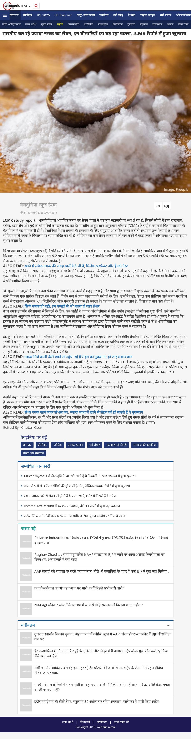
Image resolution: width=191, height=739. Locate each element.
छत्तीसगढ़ (118, 24)
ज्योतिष (104, 15)
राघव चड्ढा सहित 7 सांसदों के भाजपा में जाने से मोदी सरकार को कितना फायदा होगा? (88, 605)
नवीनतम (28, 625)
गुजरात (131, 24)
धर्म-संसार (165, 15)
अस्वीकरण (102, 722)
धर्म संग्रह (118, 15)
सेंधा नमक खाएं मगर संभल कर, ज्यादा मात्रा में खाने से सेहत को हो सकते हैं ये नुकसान (84, 412)
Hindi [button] (25, 6)
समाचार (14, 15)
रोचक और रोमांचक (33, 453)
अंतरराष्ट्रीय (73, 24)
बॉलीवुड (27, 15)
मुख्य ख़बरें (46, 24)
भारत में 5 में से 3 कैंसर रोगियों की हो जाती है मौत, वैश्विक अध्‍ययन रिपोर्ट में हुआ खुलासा (77, 486)
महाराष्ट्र (144, 24)
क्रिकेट (131, 15)
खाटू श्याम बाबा (86, 15)
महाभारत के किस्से (116, 445)
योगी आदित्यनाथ (11, 24)
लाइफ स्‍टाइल (147, 15)
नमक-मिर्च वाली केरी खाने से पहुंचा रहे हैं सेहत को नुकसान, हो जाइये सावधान (78, 356)
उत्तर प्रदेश (30, 24)
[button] (5, 15)
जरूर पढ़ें (28, 528)
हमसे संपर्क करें (121, 722)
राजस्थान (157, 24)
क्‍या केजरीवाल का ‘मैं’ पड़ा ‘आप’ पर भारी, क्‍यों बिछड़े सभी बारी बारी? (79, 588)
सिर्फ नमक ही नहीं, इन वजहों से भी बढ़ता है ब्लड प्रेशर (62, 306)
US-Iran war (63, 15)
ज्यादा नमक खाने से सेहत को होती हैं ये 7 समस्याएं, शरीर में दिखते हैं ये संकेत (70, 496)
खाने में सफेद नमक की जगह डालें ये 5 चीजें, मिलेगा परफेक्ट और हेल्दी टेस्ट (76, 265)
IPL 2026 (43, 15)
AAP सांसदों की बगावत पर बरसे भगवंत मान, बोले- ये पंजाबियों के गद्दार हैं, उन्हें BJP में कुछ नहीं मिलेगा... (101, 571)
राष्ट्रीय (60, 24)
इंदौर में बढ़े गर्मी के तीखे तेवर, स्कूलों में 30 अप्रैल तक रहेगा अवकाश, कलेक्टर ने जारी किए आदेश (96, 701)
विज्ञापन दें (85, 722)
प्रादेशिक (88, 24)
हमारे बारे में (67, 722)
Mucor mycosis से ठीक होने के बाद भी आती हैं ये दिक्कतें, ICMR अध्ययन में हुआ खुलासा (80, 476)
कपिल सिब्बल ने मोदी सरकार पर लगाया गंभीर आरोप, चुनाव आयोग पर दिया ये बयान (74, 516)
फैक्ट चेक (183, 24)
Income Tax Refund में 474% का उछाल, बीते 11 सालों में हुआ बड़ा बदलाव (72, 506)
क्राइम (170, 24)
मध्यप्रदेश (103, 24)
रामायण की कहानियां (144, 445)
